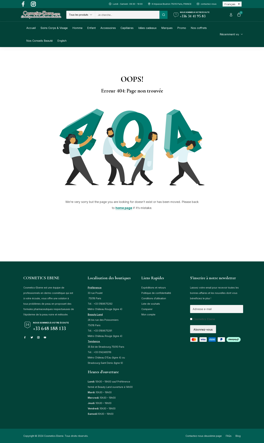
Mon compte (148, 314)
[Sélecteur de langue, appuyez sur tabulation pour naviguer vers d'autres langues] (232, 4)
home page (124, 208)
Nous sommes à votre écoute (194, 12)
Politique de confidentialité (156, 293)
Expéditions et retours (153, 287)
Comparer (147, 309)
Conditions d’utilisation (153, 298)
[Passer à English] (62, 40)
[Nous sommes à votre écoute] (176, 14)
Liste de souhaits (150, 303)
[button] (80, 15)
